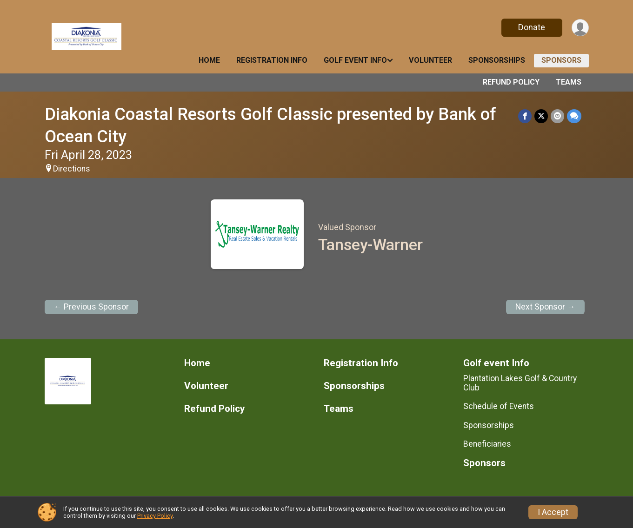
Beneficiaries (487, 444)
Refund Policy (511, 82)
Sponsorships (496, 60)
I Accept (553, 512)
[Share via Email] (557, 116)
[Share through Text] (574, 116)
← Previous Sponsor (91, 306)
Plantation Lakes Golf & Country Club (520, 383)
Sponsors (561, 60)
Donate (531, 27)
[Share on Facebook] (525, 116)
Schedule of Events (498, 406)
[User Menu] (580, 27)
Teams (568, 82)
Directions (71, 168)
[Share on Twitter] (541, 116)
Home (209, 60)
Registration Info (271, 60)
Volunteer (430, 60)
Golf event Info (355, 60)
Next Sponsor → (545, 306)
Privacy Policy (155, 515)
